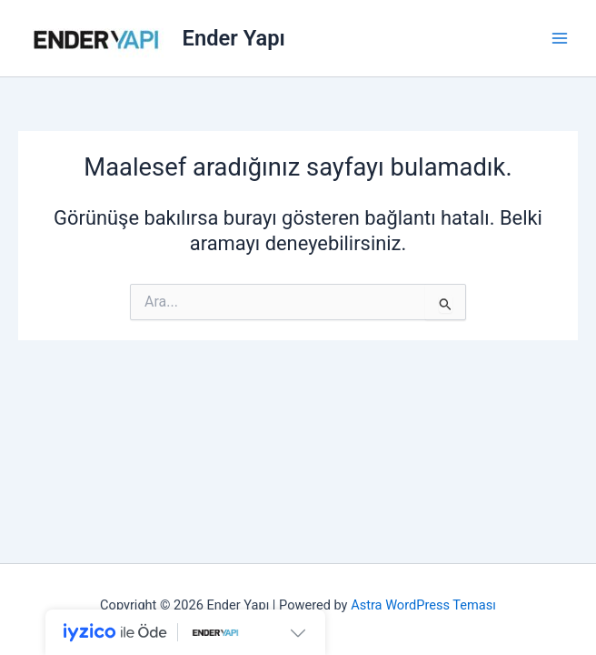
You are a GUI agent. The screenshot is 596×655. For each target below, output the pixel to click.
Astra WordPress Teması (423, 605)
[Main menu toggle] (559, 38)
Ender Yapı (234, 38)
